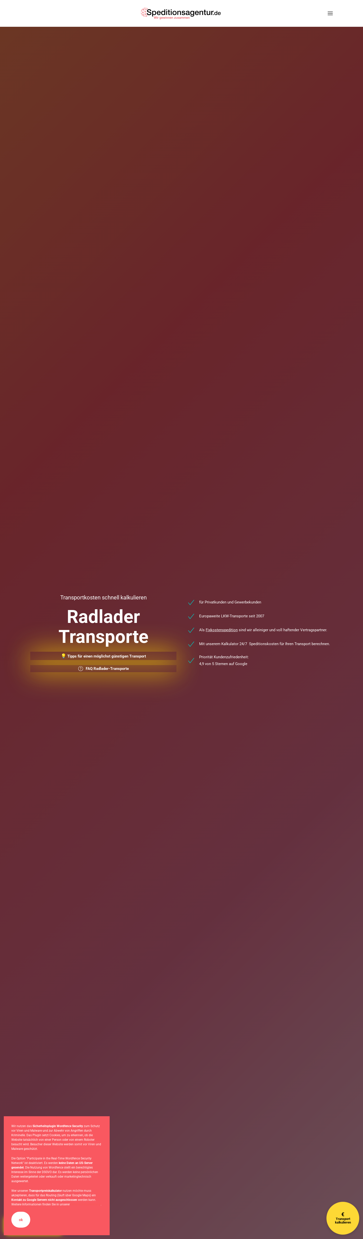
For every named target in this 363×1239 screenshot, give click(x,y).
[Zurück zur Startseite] (181, 13)
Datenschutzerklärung (86, 1204)
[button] (330, 13)
